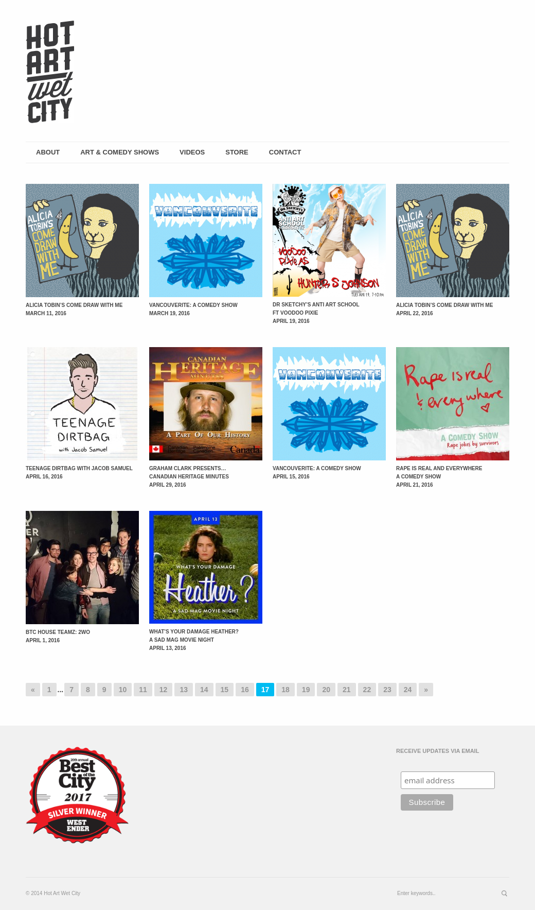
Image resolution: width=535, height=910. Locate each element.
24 (408, 689)
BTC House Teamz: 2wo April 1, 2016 (58, 636)
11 (143, 689)
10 (123, 689)
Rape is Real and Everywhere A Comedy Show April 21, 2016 (439, 477)
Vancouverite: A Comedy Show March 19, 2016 (193, 309)
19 (306, 689)
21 (347, 689)
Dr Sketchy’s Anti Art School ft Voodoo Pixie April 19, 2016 (316, 313)
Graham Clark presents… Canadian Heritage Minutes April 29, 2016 (189, 477)
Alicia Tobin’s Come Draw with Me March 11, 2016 (74, 309)
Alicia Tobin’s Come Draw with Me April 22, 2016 (444, 309)
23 (387, 689)
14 (204, 689)
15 (225, 689)
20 (326, 689)
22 (367, 689)
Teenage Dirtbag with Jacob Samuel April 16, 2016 (79, 472)
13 (184, 689)
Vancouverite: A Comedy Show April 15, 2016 (317, 472)
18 (285, 689)
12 (163, 689)
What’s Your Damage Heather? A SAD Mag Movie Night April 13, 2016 (194, 640)
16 (245, 689)
